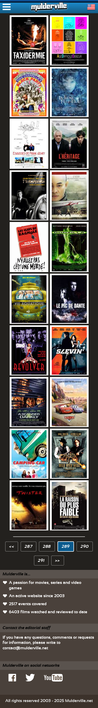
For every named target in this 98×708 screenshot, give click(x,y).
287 (28, 546)
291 (41, 560)
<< (11, 546)
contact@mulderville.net (25, 648)
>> (57, 560)
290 (84, 546)
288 (47, 546)
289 (66, 546)
